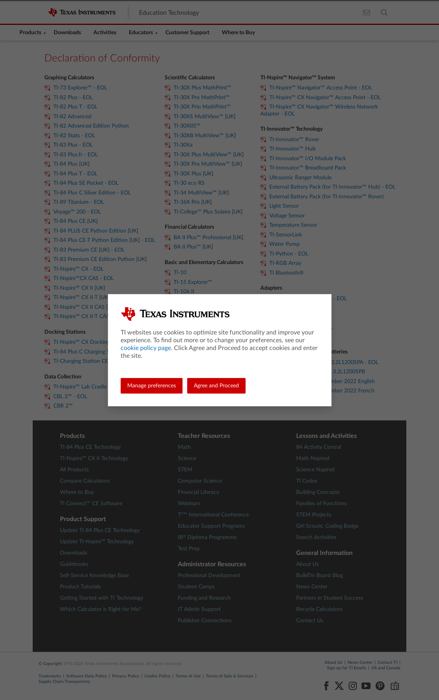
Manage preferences (151, 385)
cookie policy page (146, 348)
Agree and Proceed (216, 385)
